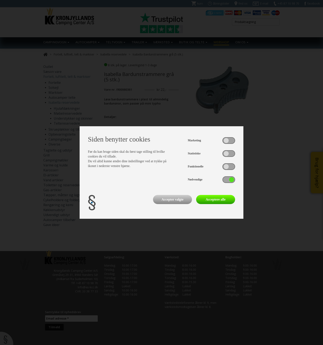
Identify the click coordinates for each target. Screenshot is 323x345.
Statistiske (194, 153)
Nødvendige (195, 179)
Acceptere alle (216, 199)
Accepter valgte (172, 199)
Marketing (194, 140)
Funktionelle (195, 166)
